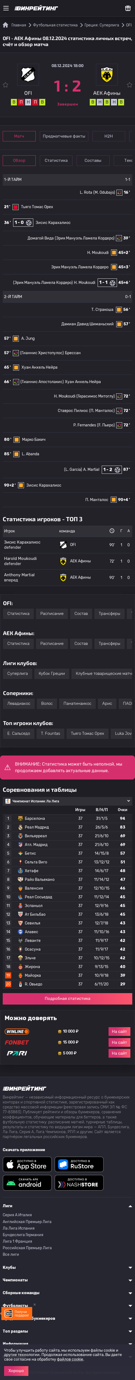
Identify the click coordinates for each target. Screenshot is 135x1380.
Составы (94, 160)
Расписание (52, 613)
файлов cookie (70, 1359)
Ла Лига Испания (19, 1228)
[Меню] (6, 8)
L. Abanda (30, 454)
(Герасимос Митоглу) (95, 396)
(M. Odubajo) (104, 192)
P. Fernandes (84, 425)
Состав (81, 613)
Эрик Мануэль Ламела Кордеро (80, 267)
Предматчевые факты (64, 136)
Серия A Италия (17, 1215)
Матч (20, 136)
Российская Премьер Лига (27, 1248)
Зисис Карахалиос (53, 222)
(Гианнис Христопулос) (42, 353)
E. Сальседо (18, 733)
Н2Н (110, 136)
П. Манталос (96, 500)
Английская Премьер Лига (27, 1222)
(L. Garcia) (73, 469)
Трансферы (109, 613)
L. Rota (86, 192)
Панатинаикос (77, 703)
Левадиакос (18, 703)
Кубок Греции (52, 673)
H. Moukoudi (98, 252)
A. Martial (91, 469)
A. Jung (28, 338)
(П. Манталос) (102, 410)
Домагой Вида (41, 238)
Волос (47, 703)
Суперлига (17, 673)
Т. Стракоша (102, 309)
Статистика (57, 160)
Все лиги (11, 1254)
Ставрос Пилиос (73, 410)
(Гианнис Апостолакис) (42, 382)
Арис (107, 703)
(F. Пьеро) (106, 425)
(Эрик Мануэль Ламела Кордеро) (85, 238)
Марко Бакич (34, 439)
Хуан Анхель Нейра (40, 367)
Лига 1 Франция (17, 1241)
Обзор (19, 160)
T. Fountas (50, 733)
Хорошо (16, 1370)
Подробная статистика (67, 998)
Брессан (73, 353)
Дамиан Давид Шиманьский (87, 324)
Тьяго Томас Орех (37, 207)
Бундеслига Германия (23, 1235)
